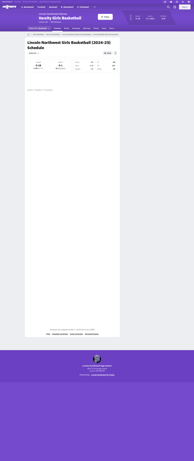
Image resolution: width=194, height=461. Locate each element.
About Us (43, 419)
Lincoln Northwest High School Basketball (76, 34)
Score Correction (76, 334)
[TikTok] (165, 1)
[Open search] (168, 7)
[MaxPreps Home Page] (28, 34)
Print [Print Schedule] (107, 53)
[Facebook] (189, 1)
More (112, 28)
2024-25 (34, 53)
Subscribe (67, 419)
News (104, 28)
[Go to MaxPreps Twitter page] (106, 406)
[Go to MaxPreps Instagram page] (97, 406)
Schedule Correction (60, 334)
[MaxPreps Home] (9, 7)
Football (41, 6)
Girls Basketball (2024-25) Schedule (105, 34)
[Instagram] (177, 1)
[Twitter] (183, 1)
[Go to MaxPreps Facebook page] (115, 406)
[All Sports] (94, 7)
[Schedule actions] (115, 53)
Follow (105, 17)
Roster (66, 28)
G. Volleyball (83, 6)
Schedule (57, 28)
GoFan (17, 2)
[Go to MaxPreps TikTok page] (79, 406)
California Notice (113, 419)
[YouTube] (171, 1)
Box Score (105, 105)
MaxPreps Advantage (50, 2)
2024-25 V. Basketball (39, 28)
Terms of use (96, 419)
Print (48, 334)
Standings (76, 28)
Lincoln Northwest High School (97, 361)
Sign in (184, 7)
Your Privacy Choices (133, 419)
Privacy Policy (81, 419)
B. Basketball (67, 6)
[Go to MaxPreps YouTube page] (88, 406)
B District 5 (61, 68)
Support (150, 419)
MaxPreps (7, 2)
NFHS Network (30, 2)
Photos (96, 28)
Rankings (86, 28)
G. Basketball (27, 6)
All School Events (91, 334)
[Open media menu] (175, 7)
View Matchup (106, 204)
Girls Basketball (38, 34)
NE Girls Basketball (53, 34)
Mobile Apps (55, 419)
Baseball (53, 6)
